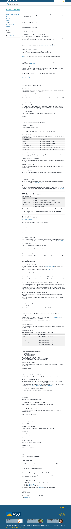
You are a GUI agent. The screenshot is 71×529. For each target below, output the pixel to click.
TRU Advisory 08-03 (38, 182)
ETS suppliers (50, 385)
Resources (44, 4)
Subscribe (44, 0)
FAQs (35, 0)
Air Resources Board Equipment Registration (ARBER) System (13, 14)
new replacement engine (49, 266)
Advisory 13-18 (60, 240)
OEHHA (20, 527)
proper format (32, 63)
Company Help (9, 18)
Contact (38, 0)
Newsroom (59, 4)
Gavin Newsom (10, 520)
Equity (63, 4)
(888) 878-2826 (11, 35)
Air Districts (62, 515)
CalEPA (7, 527)
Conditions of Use (61, 514)
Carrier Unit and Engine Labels (27, 76)
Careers (41, 0)
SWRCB (23, 527)
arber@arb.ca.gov (12, 34)
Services (48, 4)
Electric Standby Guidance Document (35, 385)
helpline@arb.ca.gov (14, 509)
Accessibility (62, 512)
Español (52, 0)
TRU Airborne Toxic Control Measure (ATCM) (47, 45)
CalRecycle (11, 527)
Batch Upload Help (10, 24)
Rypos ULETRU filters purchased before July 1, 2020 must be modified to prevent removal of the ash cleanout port (44, 321)
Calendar (32, 0)
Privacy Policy (62, 513)
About (34, 4)
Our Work (39, 4)
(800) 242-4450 (8, 509)
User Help (8, 20)
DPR (14, 527)
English (49, 0)
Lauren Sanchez (51, 520)
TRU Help (8, 22)
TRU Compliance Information (55, 317)
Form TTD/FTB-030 (31, 485)
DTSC (17, 527)
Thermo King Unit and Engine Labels (28, 77)
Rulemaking (53, 4)
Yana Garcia (30, 520)
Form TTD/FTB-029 (31, 484)
